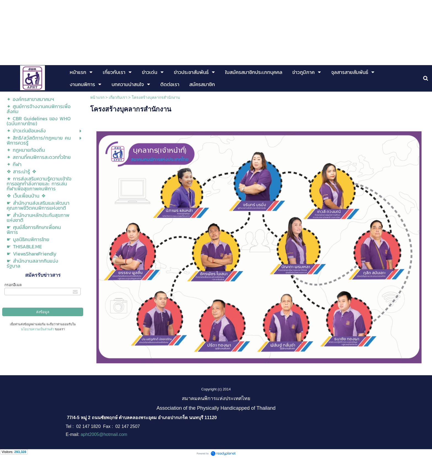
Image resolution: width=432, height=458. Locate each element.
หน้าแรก (97, 97)
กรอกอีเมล (13, 285)
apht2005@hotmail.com (104, 434)
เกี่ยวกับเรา (118, 97)
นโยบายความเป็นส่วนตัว (37, 329)
